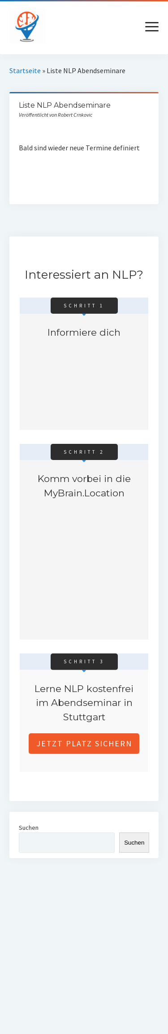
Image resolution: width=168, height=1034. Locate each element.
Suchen (29, 828)
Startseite (25, 70)
